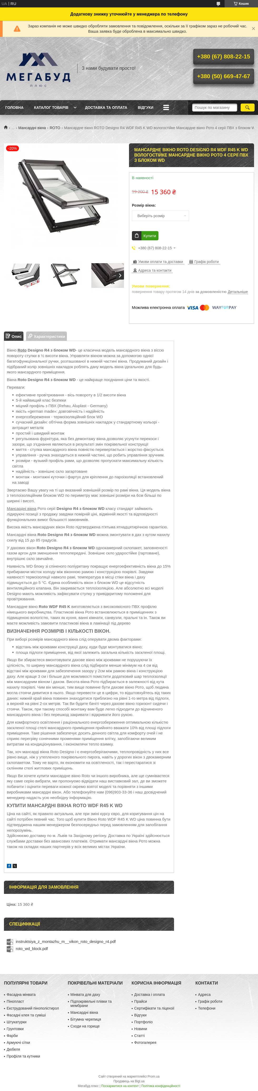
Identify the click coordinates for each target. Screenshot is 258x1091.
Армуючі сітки (18, 1042)
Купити (149, 235)
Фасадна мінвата (21, 994)
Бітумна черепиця (86, 1019)
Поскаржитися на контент (120, 1086)
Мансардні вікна (32, 128)
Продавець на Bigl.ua (129, 1081)
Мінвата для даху (85, 994)
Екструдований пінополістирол (33, 1008)
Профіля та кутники (23, 1056)
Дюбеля (13, 1049)
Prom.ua (154, 1076)
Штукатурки (16, 1022)
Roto (22, 350)
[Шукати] (248, 107)
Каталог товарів (51, 107)
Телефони (206, 1008)
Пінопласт (15, 1001)
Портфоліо (143, 1022)
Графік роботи (210, 1001)
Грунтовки (15, 1029)
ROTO (55, 128)
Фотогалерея (145, 1042)
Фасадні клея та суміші (26, 1015)
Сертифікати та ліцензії (154, 1008)
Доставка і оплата (149, 994)
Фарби (12, 1036)
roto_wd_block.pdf (32, 948)
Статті (139, 1036)
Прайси (140, 1001)
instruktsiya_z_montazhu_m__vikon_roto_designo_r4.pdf (66, 941)
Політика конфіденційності (160, 1086)
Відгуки (145, 107)
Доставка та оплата (106, 107)
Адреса (204, 994)
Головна (14, 107)
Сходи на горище (85, 1026)
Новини (140, 1029)
